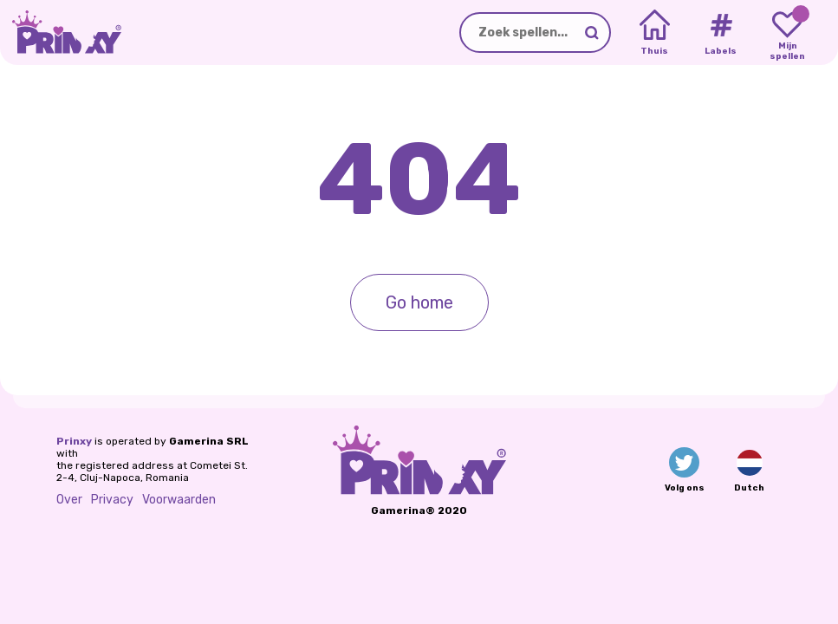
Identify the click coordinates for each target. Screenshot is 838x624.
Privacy (112, 499)
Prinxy (74, 441)
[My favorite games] (787, 33)
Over (69, 499)
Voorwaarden (179, 499)
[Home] (654, 33)
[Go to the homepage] (60, 32)
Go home (419, 302)
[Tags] (720, 33)
